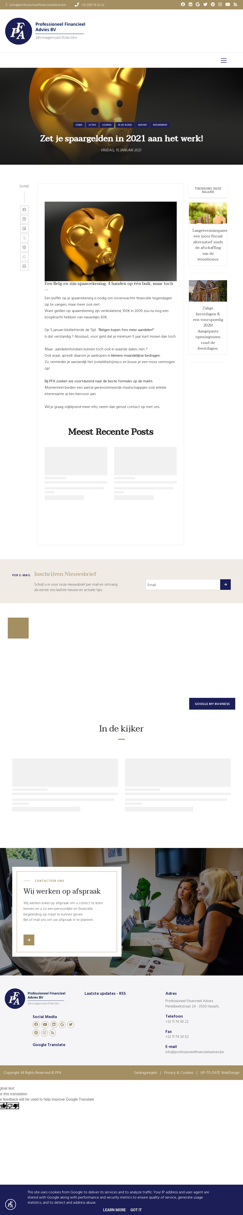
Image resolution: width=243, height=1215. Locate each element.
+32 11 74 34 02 (177, 1036)
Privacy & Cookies (178, 1072)
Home (79, 125)
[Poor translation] (13, 1105)
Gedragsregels (145, 1072)
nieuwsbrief (160, 125)
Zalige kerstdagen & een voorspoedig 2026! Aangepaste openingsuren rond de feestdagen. (208, 328)
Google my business (212, 703)
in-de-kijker (125, 125)
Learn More (114, 1210)
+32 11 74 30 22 (176, 1021)
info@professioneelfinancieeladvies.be (194, 1052)
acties (92, 125)
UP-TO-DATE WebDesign (219, 1072)
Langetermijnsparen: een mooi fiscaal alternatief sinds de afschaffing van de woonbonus (210, 245)
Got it (136, 1210)
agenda (107, 125)
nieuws (142, 125)
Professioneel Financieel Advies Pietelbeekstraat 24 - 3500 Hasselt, (192, 1003)
